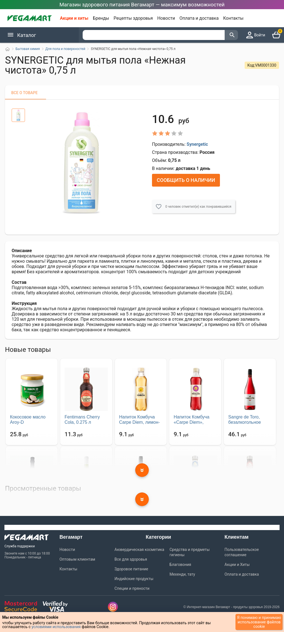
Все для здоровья (131, 559)
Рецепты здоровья (133, 18)
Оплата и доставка (199, 18)
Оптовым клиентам (77, 559)
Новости (166, 18)
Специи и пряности (132, 588)
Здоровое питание (131, 568)
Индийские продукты (134, 578)
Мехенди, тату (182, 574)
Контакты (233, 18)
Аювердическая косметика (139, 549)
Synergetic (197, 144)
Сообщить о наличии (186, 180)
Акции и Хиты (237, 564)
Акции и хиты (74, 18)
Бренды (101, 18)
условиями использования (56, 627)
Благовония (180, 564)
